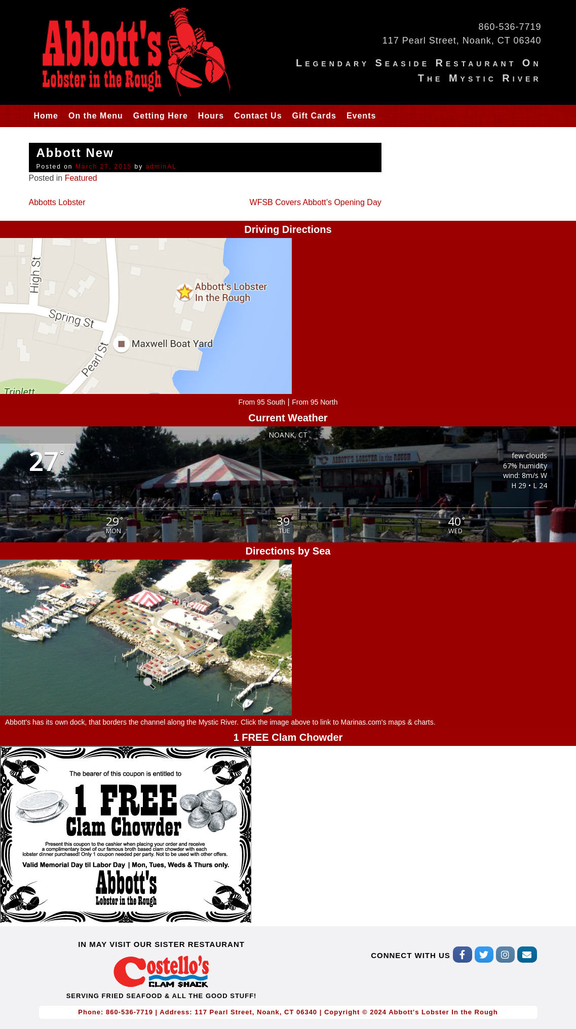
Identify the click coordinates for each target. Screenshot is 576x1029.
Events (361, 115)
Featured (81, 178)
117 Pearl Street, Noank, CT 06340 (462, 40)
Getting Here (160, 115)
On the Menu (95, 115)
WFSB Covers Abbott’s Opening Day (315, 202)
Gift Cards (314, 115)
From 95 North (314, 402)
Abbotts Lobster (57, 202)
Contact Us (258, 115)
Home (46, 115)
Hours (211, 115)
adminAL (161, 166)
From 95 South (262, 402)
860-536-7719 (509, 27)
